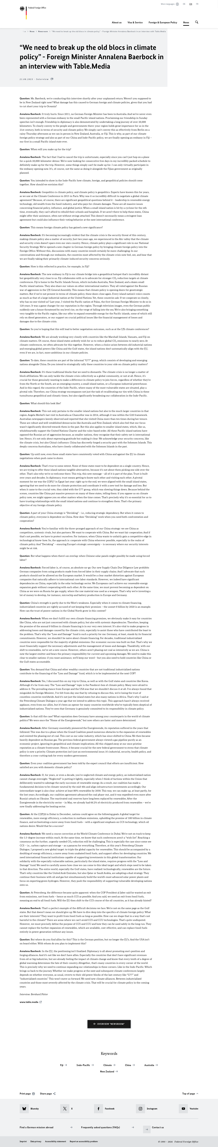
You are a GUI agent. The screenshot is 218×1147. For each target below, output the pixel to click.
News (186, 22)
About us (117, 22)
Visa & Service (135, 22)
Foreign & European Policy (163, 22)
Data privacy (35, 1141)
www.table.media (29, 1001)
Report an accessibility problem (84, 1141)
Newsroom (44, 31)
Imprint (23, 1141)
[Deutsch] (184, 4)
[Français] (197, 4)
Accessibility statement (55, 1141)
